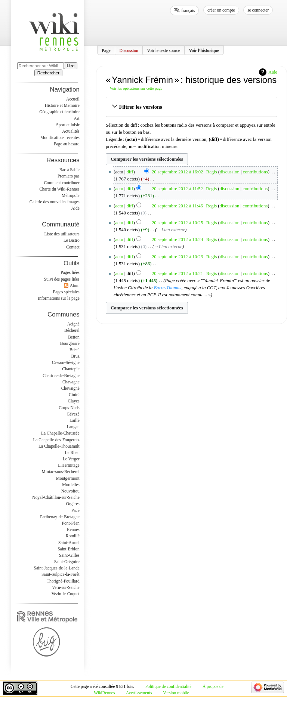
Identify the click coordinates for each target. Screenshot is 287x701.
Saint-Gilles (69, 555)
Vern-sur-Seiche (66, 587)
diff (130, 172)
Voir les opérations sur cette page (136, 88)
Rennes (73, 529)
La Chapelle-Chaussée (60, 433)
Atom (75, 285)
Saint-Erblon (69, 549)
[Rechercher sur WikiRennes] (40, 65)
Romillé (73, 536)
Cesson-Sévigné (66, 362)
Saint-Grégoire (67, 561)
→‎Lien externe (171, 229)
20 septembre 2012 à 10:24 (177, 239)
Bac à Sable (69, 169)
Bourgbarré (70, 343)
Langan (73, 426)
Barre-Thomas (168, 287)
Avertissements (139, 693)
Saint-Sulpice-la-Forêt (60, 574)
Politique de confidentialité (168, 686)
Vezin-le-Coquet (66, 594)
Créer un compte (221, 10)
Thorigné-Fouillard (63, 581)
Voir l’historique (204, 50)
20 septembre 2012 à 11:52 (177, 188)
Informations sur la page (59, 298)
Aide (272, 72)
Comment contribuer (62, 182)
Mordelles (70, 484)
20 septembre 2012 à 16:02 (177, 172)
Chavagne (71, 382)
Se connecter (258, 10)
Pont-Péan (71, 523)
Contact (73, 247)
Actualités (70, 131)
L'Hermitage (68, 465)
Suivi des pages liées (62, 279)
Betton (74, 337)
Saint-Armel (69, 542)
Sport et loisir (67, 125)
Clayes (74, 401)
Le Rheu (72, 452)
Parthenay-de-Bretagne (60, 517)
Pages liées (70, 272)
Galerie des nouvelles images (55, 202)
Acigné (73, 324)
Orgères (73, 503)
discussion (230, 172)
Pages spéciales (66, 292)
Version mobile (176, 693)
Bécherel (72, 330)
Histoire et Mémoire (62, 105)
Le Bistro (72, 240)
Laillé (75, 420)
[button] (191, 107)
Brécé (75, 350)
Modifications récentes (60, 137)
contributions (255, 172)
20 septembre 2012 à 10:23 (177, 256)
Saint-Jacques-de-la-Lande (57, 568)
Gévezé (73, 414)
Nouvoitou (70, 491)
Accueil (73, 99)
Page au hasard (67, 144)
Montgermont (68, 478)
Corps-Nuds (69, 407)
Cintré (74, 394)
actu (119, 188)
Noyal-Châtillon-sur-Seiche (55, 497)
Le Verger (71, 459)
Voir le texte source (163, 50)
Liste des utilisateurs (62, 234)
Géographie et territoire (59, 111)
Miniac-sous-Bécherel (61, 471)
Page (106, 50)
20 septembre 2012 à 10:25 (177, 222)
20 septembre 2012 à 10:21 (177, 273)
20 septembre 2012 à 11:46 (177, 206)
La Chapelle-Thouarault (59, 446)
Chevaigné (70, 388)
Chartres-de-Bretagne (61, 375)
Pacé (75, 510)
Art (76, 118)
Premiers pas (69, 176)
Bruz (75, 356)
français (188, 10)
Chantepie (70, 369)
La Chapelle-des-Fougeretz (56, 440)
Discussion (128, 50)
